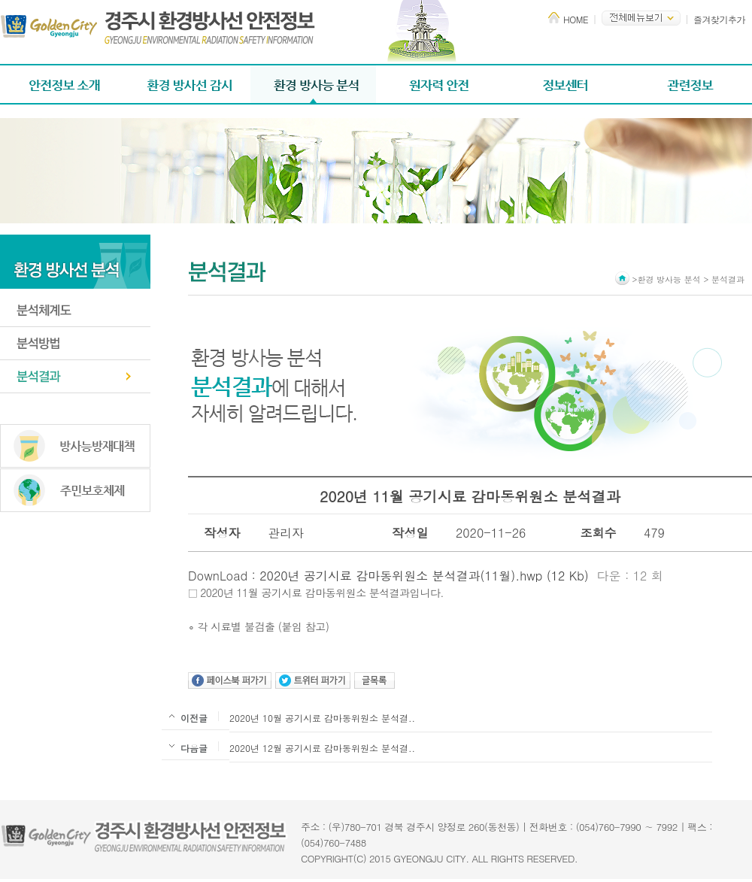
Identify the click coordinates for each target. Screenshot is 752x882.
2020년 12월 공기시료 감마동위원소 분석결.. (322, 747)
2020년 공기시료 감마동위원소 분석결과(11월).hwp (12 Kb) (424, 575)
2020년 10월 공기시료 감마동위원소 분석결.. (322, 717)
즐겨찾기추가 (719, 19)
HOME (575, 19)
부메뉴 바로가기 (0, 0)
